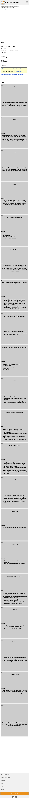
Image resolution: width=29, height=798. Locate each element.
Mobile (3, 789)
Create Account (14, 793)
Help (2, 786)
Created (3, 64)
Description (3, 48)
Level (2, 60)
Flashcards (7, 6)
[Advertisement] (14, 26)
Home (3, 6)
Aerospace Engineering (14, 6)
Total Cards (3, 52)
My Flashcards (5, 774)
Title (2, 44)
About (2, 783)
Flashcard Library (6, 777)
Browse (3, 780)
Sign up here (19, 71)
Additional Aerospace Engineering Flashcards (12, 74)
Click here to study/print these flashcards (11, 68)
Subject (3, 56)
